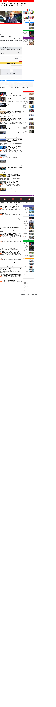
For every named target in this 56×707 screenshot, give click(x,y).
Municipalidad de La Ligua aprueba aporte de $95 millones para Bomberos (25, 120)
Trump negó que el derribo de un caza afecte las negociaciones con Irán (14, 98)
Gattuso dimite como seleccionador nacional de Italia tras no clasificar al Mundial (25, 37)
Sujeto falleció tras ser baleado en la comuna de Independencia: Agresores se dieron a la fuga (10, 217)
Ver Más (28, 239)
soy (8, 96)
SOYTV (2, 195)
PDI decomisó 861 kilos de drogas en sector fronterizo (26, 216)
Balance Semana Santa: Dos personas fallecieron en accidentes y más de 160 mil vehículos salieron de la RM (14, 162)
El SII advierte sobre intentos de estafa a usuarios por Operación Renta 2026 (10, 269)
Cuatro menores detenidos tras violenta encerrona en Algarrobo (25, 132)
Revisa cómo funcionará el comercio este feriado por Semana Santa (25, 25)
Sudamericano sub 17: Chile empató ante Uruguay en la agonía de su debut (25, 34)
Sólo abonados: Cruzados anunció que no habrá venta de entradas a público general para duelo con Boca (14, 127)
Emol (20, 294)
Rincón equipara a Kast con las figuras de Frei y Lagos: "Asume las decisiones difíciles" (10, 257)
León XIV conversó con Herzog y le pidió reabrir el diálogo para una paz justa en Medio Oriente (10, 222)
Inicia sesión (15, 52)
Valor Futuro (23, 294)
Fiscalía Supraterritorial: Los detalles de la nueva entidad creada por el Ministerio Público (10, 245)
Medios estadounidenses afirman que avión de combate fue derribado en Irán (14, 155)
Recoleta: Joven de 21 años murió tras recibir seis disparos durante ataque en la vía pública (25, 29)
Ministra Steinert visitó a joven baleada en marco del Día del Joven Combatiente (14, 140)
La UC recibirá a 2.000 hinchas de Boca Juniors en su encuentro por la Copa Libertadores (11, 280)
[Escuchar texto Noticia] (21, 44)
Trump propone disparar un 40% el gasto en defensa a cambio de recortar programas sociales (14, 105)
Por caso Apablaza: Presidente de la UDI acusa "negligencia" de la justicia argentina (10, 284)
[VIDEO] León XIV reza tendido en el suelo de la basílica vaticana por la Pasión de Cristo (13, 119)
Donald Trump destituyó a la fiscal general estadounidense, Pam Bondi (9, 263)
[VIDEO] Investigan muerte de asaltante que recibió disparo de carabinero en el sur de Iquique (25, 99)
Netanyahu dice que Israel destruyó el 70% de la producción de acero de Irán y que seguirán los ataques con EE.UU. (14, 190)
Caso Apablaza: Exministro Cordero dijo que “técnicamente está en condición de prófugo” (25, 45)
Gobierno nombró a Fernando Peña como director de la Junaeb (25, 41)
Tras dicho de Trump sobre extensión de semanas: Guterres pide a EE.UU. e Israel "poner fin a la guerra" (11, 275)
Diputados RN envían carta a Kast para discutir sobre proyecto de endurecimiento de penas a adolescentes (14, 148)
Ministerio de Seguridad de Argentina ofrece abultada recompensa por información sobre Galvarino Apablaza (14, 133)
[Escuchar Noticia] (19, 7)
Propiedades (32, 294)
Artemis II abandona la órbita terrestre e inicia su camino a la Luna (10, 239)
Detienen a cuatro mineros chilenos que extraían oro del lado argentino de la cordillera (14, 112)
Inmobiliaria (29, 294)
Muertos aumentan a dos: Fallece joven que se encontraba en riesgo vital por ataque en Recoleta (14, 168)
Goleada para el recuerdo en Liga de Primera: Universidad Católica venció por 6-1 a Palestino (10, 252)
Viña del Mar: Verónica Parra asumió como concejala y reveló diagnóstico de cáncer (25, 108)
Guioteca (26, 294)
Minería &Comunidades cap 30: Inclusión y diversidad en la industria (26, 275)
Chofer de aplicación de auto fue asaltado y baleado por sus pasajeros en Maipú (13, 175)
